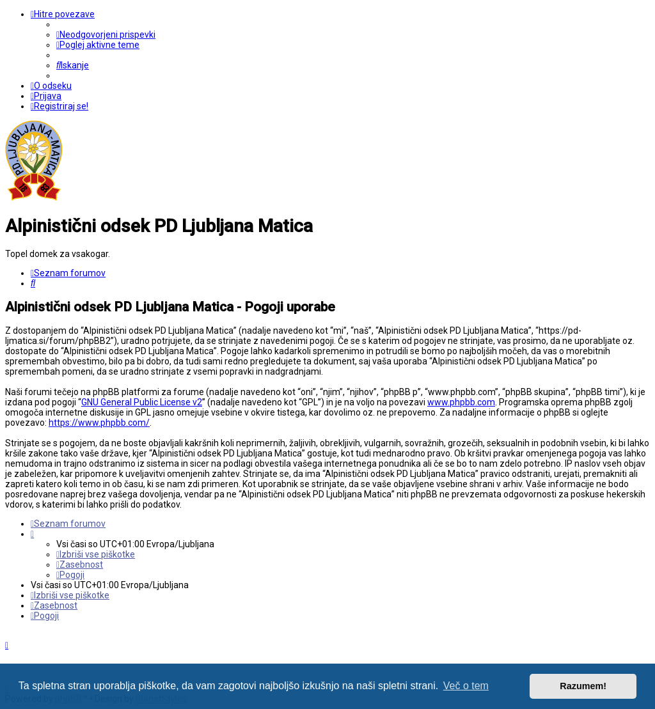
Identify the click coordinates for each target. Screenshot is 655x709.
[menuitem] (105, 34)
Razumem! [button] (583, 686)
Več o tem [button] (466, 685)
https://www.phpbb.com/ (99, 422)
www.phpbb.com (461, 402)
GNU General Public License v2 (141, 402)
